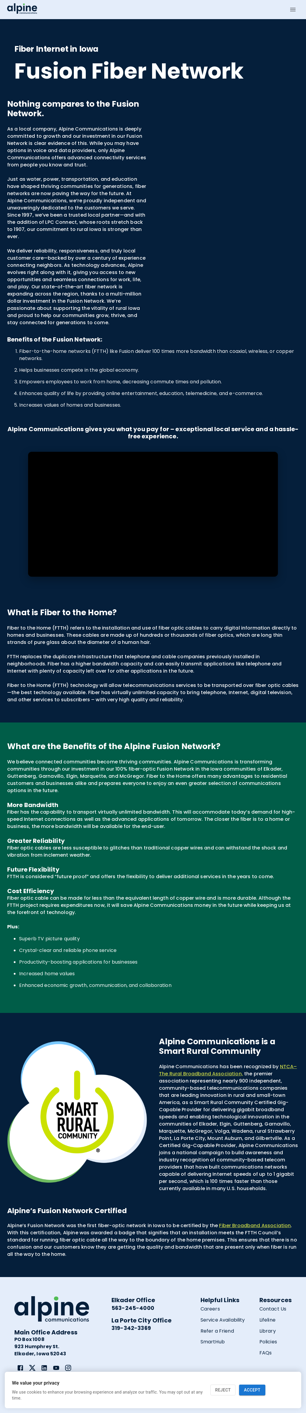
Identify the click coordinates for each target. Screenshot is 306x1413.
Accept (252, 1390)
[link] (20, 1368)
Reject (223, 1390)
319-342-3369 (131, 1328)
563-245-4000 (132, 1308)
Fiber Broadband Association (255, 1225)
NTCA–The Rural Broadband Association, (228, 1070)
